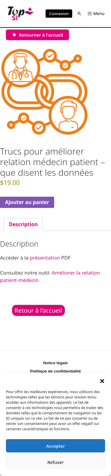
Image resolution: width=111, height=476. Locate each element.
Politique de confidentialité (55, 371)
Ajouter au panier (27, 202)
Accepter (55, 446)
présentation (45, 257)
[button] (102, 380)
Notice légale (55, 363)
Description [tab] (23, 224)
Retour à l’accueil (38, 310)
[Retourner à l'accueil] (37, 34)
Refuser (55, 462)
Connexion (59, 13)
